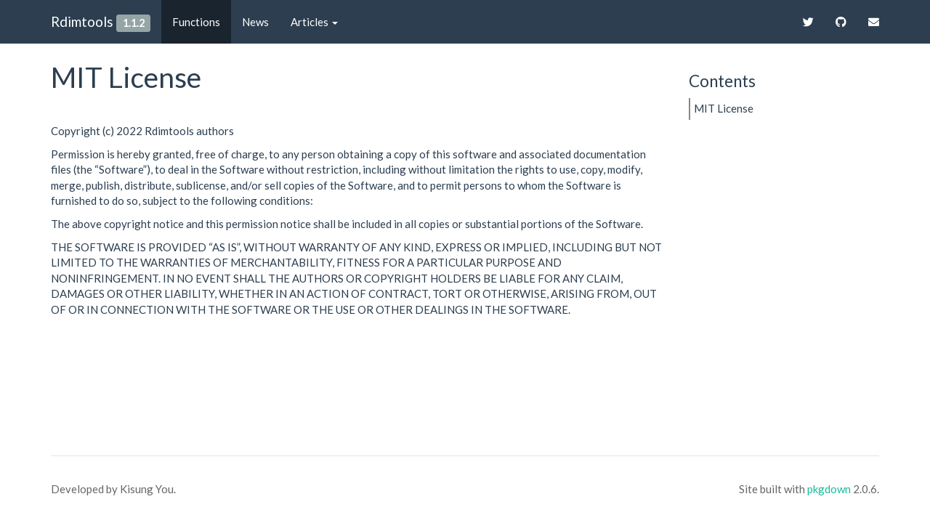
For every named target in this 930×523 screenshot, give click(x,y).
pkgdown (829, 488)
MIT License (723, 108)
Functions (196, 21)
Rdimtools (82, 21)
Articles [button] (314, 21)
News (255, 21)
